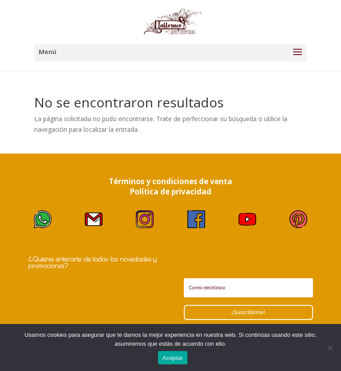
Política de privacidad (170, 191)
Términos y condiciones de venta (170, 181)
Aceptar (173, 358)
